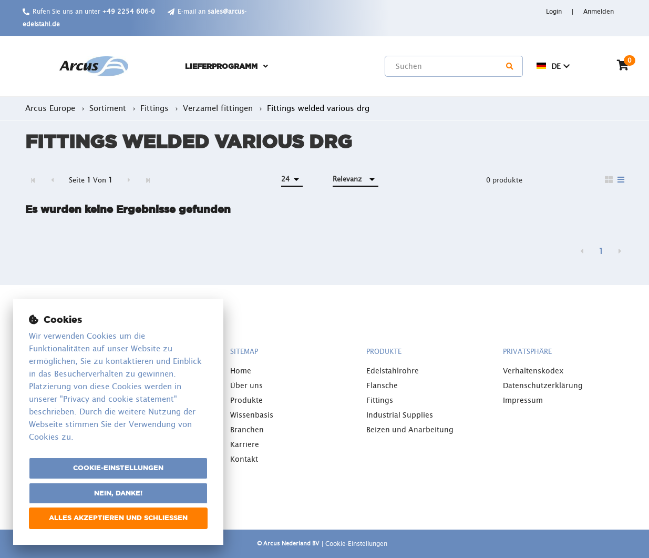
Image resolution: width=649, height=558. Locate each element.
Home (240, 371)
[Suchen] (510, 66)
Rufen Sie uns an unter (94, 11)
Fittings (379, 400)
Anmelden (598, 11)
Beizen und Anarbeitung (410, 429)
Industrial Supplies (399, 415)
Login (555, 11)
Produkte (246, 400)
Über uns (246, 385)
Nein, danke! (118, 493)
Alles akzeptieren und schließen (118, 518)
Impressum (523, 400)
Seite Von (90, 180)
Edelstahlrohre (392, 371)
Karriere (244, 444)
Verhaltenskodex (533, 371)
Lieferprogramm (221, 66)
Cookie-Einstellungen (118, 468)
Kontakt (244, 459)
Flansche (382, 385)
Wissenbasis (251, 415)
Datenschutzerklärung (543, 385)
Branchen (247, 429)
